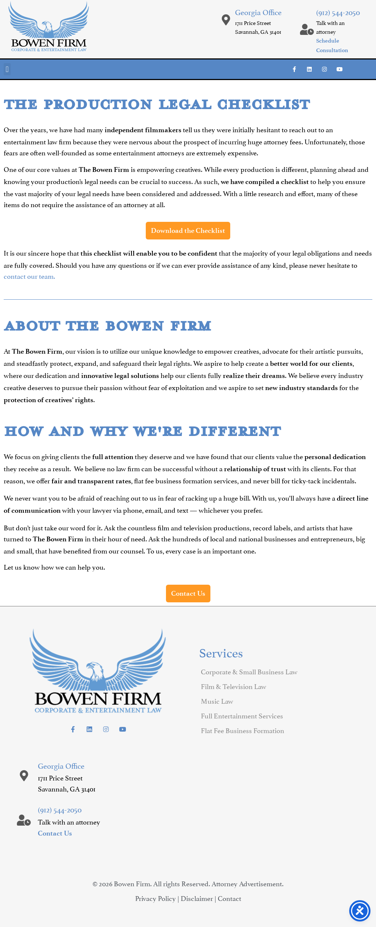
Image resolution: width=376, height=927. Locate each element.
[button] (7, 69)
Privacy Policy (155, 897)
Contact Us (55, 833)
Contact (229, 897)
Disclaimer (197, 897)
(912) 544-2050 (338, 11)
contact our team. (29, 275)
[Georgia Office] (225, 19)
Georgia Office (258, 11)
